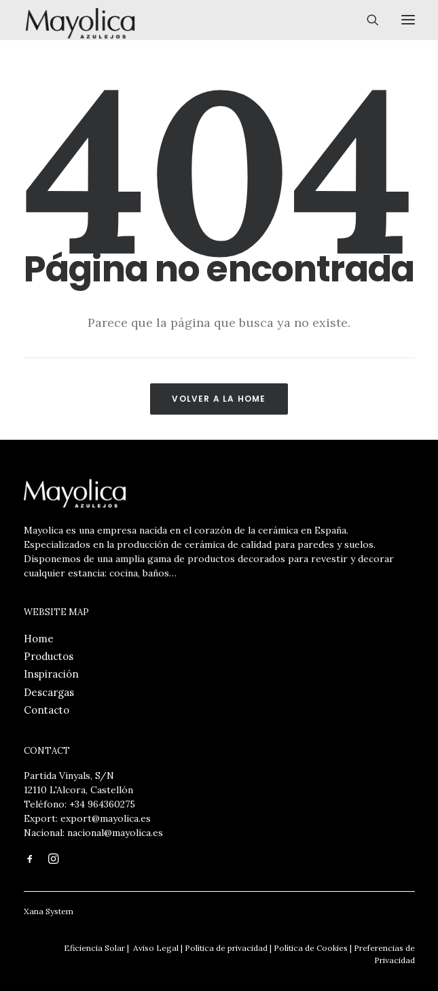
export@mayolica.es (105, 818)
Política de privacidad (226, 948)
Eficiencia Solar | (96, 948)
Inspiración (51, 673)
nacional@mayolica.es (115, 833)
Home (39, 638)
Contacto (46, 709)
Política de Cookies (311, 948)
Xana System (48, 911)
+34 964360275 (102, 804)
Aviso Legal (155, 948)
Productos (48, 656)
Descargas (49, 692)
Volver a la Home (219, 398)
